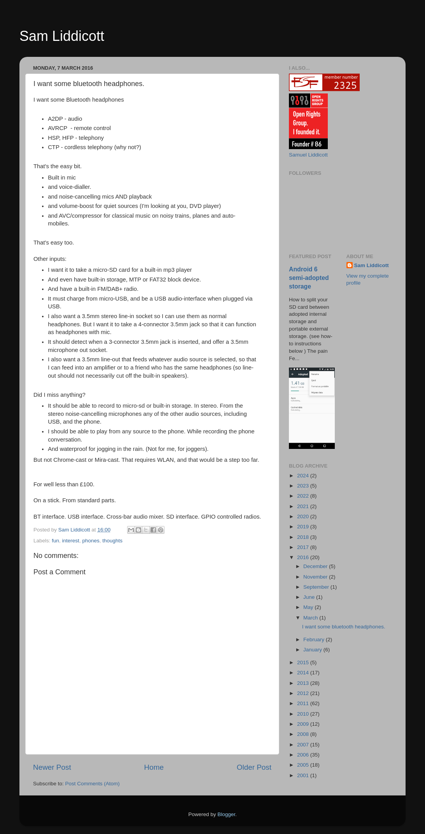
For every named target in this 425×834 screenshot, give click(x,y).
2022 (303, 496)
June (309, 597)
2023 (303, 486)
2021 (303, 506)
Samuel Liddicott (308, 155)
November (316, 577)
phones (90, 541)
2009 (303, 724)
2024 (303, 476)
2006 (303, 755)
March (311, 618)
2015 (303, 662)
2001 (303, 775)
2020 (303, 516)
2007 (303, 745)
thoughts (112, 541)
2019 (303, 527)
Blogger (226, 814)
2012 (303, 693)
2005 (303, 765)
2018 (303, 537)
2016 (303, 557)
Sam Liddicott (61, 36)
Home (154, 767)
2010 (303, 714)
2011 (303, 703)
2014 (303, 673)
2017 (303, 547)
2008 (303, 734)
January (313, 650)
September (317, 587)
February (314, 639)
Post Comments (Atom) (92, 783)
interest (70, 541)
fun (55, 541)
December (316, 566)
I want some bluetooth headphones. (343, 627)
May (309, 607)
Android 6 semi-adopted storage (309, 278)
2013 (303, 683)
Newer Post (52, 767)
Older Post (254, 767)
